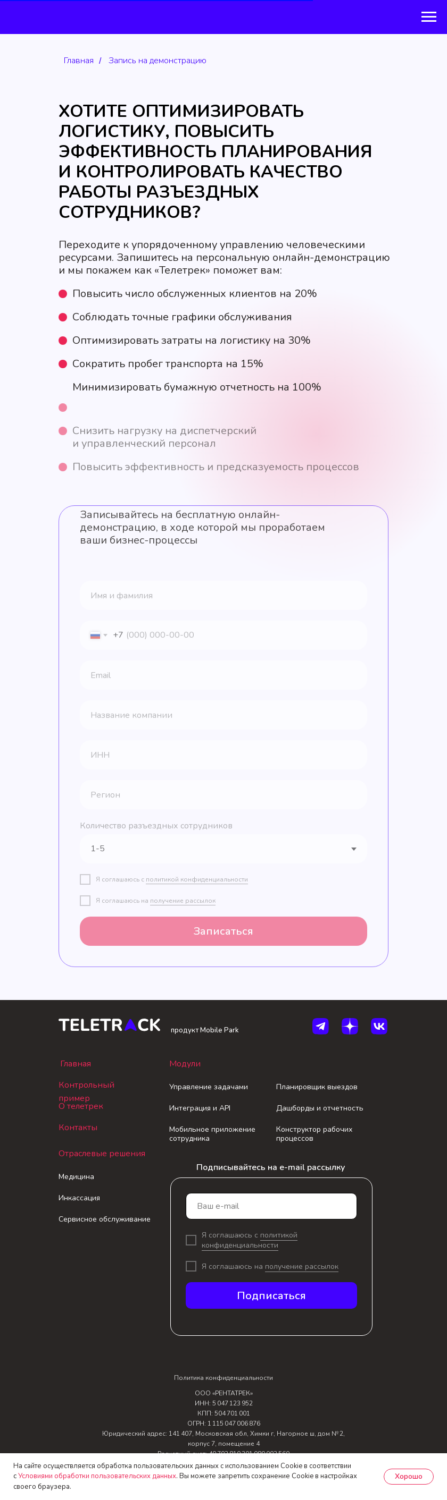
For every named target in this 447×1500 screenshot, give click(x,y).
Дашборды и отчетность (319, 1108)
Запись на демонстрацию (157, 61)
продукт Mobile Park (205, 1030)
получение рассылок (301, 1266)
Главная (79, 61)
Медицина (76, 1177)
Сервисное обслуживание (105, 1219)
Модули (185, 1064)
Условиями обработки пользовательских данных (97, 1476)
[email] (271, 1206)
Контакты (78, 1127)
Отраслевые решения (102, 1153)
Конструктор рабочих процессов (314, 1133)
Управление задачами (208, 1087)
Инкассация (79, 1198)
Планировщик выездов (317, 1087)
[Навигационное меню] (428, 17)
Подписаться (271, 1296)
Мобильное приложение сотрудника (212, 1133)
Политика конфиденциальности (223, 1378)
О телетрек (81, 1106)
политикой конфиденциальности (249, 1240)
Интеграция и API (199, 1108)
